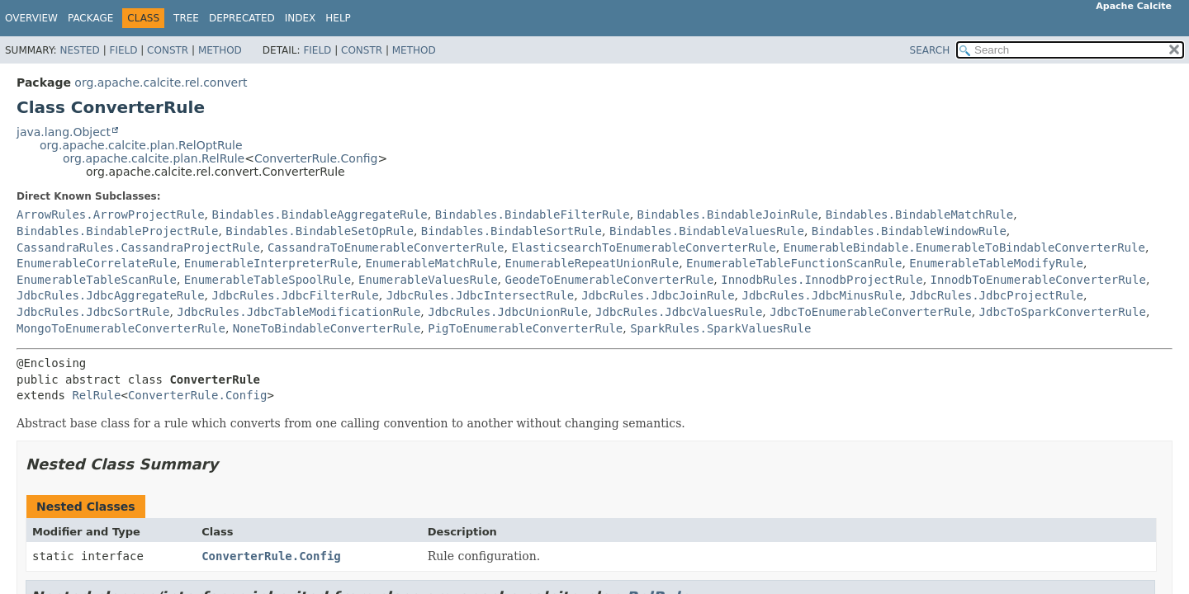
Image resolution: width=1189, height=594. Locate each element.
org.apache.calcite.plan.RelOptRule (141, 145)
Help (338, 18)
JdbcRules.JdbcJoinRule (657, 295)
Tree (186, 18)
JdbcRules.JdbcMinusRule (822, 295)
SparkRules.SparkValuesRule (720, 328)
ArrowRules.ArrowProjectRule (111, 214)
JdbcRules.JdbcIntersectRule (480, 295)
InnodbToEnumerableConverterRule (1038, 279)
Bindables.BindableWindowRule (909, 231)
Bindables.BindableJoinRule (727, 214)
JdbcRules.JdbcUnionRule (508, 311)
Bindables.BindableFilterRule (532, 214)
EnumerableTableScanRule (97, 279)
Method (220, 50)
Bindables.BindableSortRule (511, 231)
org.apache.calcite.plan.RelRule (153, 158)
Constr (167, 50)
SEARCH (930, 50)
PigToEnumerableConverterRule (525, 328)
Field (123, 50)
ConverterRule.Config (316, 158)
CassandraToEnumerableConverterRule (386, 247)
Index (300, 18)
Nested (79, 50)
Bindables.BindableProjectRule (117, 231)
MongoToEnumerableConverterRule (121, 328)
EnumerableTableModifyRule (996, 263)
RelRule (96, 395)
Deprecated (242, 18)
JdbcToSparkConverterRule (1062, 311)
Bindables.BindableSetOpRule (319, 231)
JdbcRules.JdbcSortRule (93, 311)
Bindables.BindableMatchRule (920, 214)
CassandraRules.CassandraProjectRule (138, 247)
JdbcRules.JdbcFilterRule (294, 295)
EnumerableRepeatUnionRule (591, 263)
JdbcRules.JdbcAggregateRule (111, 295)
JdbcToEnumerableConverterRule (870, 311)
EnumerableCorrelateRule (97, 263)
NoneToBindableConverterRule (327, 328)
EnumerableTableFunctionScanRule (794, 263)
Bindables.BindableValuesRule (706, 231)
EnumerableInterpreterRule (271, 263)
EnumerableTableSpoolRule (267, 279)
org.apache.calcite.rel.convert (160, 82)
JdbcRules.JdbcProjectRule (996, 295)
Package (90, 18)
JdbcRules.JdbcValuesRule (678, 311)
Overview (31, 18)
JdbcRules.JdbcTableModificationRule (298, 311)
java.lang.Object (64, 132)
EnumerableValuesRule (428, 279)
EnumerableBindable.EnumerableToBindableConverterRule (964, 247)
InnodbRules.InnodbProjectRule (821, 279)
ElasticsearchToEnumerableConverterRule (643, 247)
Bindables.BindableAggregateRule (319, 214)
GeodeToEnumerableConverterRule (608, 279)
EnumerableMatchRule (431, 263)
